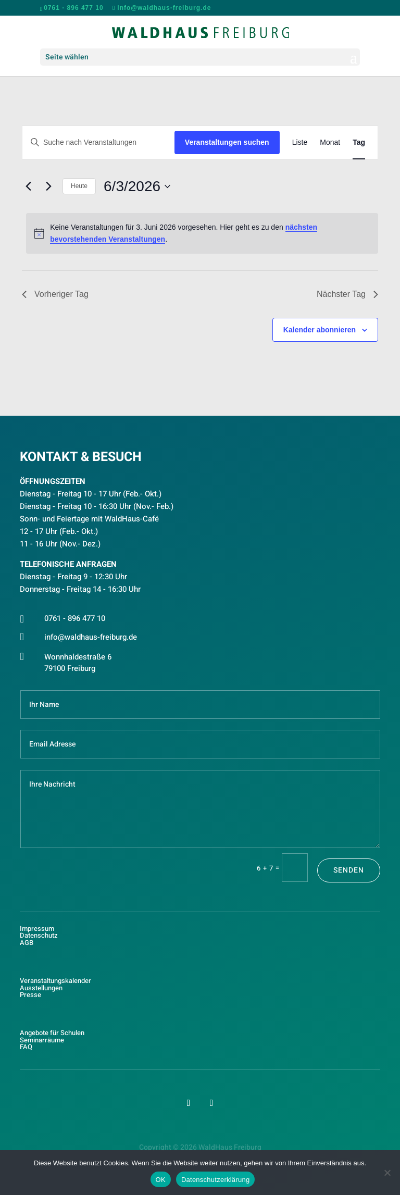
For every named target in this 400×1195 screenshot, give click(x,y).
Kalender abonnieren (319, 330)
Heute (79, 186)
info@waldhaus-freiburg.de (90, 637)
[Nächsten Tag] (48, 186)
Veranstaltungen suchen (227, 142)
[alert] (202, 233)
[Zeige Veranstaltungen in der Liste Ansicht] (300, 142)
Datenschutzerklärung (215, 1180)
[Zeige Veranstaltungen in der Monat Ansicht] (330, 142)
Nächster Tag (347, 294)
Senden (348, 870)
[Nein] (387, 1172)
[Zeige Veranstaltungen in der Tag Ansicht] (359, 142)
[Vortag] (28, 186)
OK (161, 1180)
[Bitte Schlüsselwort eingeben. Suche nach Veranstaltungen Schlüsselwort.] (98, 142)
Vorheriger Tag (55, 294)
